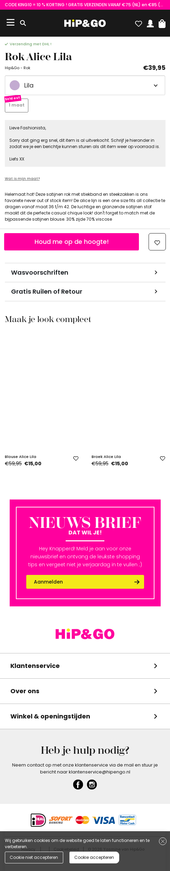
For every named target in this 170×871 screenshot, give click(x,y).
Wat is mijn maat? (22, 178)
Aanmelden (48, 581)
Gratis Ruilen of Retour (46, 291)
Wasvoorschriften (39, 272)
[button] (162, 22)
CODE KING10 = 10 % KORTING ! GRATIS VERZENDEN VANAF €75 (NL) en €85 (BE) (85, 5)
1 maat (17, 105)
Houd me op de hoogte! (72, 241)
